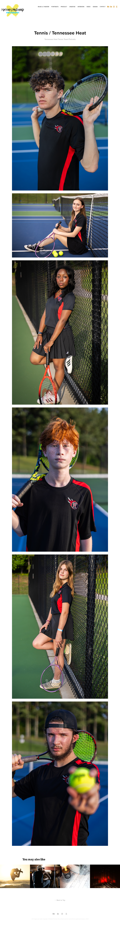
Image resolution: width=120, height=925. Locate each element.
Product (64, 7)
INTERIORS (81, 7)
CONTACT (102, 7)
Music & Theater (43, 7)
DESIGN (95, 7)
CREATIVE (72, 7)
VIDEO (88, 7)
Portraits (54, 7)
